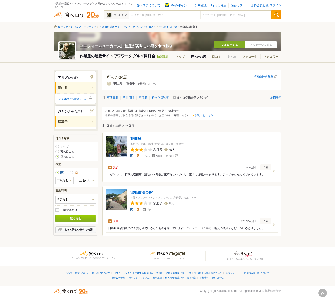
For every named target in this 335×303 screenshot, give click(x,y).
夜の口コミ (67, 151)
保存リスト (238, 5)
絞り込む (75, 218)
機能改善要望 (118, 277)
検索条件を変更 (263, 76)
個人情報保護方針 (174, 277)
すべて (64, 146)
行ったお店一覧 (168, 26)
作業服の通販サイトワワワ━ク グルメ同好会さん (127, 26)
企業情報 (204, 277)
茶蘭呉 (135, 139)
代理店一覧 (218, 277)
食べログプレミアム (139, 277)
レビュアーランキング (84, 26)
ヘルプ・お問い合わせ (77, 273)
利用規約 (157, 277)
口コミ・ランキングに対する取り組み (133, 273)
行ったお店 (218, 5)
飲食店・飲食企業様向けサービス (173, 273)
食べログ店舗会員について (208, 273)
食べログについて (148, 5)
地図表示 (275, 97)
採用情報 (191, 277)
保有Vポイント (177, 5)
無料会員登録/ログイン (266, 5)
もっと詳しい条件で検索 (78, 229)
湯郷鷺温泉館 (141, 192)
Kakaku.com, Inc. (227, 291)
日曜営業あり (68, 210)
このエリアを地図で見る (73, 98)
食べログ (76, 15)
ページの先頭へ (322, 293)
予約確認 (200, 5)
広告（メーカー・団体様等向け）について (247, 273)
